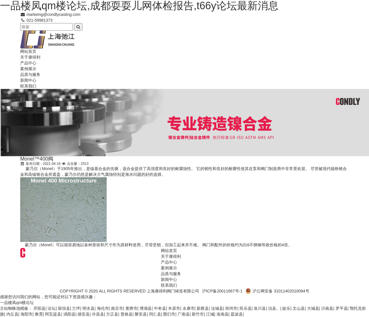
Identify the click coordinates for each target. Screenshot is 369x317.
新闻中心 (28, 80)
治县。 (274, 308)
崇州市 (231, 308)
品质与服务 (30, 74)
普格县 (127, 314)
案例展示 (28, 68)
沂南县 (327, 308)
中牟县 (160, 308)
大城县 (313, 308)
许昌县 (98, 314)
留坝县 (64, 308)
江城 (210, 314)
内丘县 (12, 314)
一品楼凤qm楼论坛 (17, 302)
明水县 (88, 308)
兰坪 (76, 308)
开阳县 (39, 308)
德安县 (84, 314)
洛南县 (222, 314)
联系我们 (28, 86)
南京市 (117, 308)
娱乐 (286, 308)
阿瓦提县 (53, 314)
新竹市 (198, 314)
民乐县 (246, 308)
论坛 (52, 308)
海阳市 (26, 314)
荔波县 (237, 314)
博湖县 (146, 308)
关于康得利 (30, 57)
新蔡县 (203, 308)
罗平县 (342, 308)
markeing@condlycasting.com (50, 14)
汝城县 (217, 308)
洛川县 (260, 308)
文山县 (299, 308)
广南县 (184, 314)
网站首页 (28, 51)
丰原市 (174, 308)
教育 (39, 314)
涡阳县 (69, 314)
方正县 (112, 314)
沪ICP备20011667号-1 (222, 291)
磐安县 (141, 314)
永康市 (188, 308)
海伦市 (103, 308)
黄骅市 (131, 308)
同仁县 (155, 314)
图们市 (169, 314)
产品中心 (28, 63)
